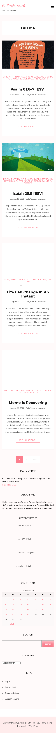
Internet (30, 77)
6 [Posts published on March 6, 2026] (42, 599)
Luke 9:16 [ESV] (24, 539)
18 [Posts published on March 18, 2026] (28, 609)
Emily (28, 95)
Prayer (16, 79)
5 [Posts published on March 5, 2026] (35, 599)
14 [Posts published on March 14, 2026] (50, 604)
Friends (17, 77)
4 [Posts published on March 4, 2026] (28, 599)
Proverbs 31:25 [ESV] (26, 552)
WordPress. (34, 726)
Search (28, 634)
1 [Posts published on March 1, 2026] (5, 599)
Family (17, 179)
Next (35, 459)
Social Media (34, 79)
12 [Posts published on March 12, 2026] (35, 604)
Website (44, 79)
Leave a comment (38, 95)
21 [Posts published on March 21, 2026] (50, 609)
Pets (10, 79)
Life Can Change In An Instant (28, 294)
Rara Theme (46, 723)
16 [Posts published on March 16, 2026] (13, 609)
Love (41, 77)
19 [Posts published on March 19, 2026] (35, 609)
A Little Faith (13, 5)
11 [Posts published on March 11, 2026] (28, 604)
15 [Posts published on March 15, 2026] (5, 609)
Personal (48, 77)
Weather (34, 392)
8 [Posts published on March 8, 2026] (5, 604)
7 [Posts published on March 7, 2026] (50, 599)
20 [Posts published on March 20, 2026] (43, 609)
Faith (10, 77)
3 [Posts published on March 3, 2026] (20, 599)
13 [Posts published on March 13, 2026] (43, 604)
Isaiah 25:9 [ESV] (28, 193)
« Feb (12, 624)
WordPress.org (12, 698)
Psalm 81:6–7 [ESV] (28, 89)
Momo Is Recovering (28, 403)
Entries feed (10, 687)
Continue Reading (26, 127)
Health (36, 179)
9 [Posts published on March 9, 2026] (13, 604)
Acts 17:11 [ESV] (24, 566)
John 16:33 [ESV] (24, 526)
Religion (23, 79)
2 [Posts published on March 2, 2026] (13, 599)
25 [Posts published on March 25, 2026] (28, 614)
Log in (7, 681)
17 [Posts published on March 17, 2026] (20, 609)
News (39, 390)
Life (36, 77)
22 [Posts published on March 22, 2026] (5, 614)
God (23, 77)
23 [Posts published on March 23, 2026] (13, 614)
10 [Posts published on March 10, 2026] (20, 604)
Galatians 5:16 (9, 484)
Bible (5, 77)
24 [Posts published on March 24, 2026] (20, 614)
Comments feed (12, 693)
